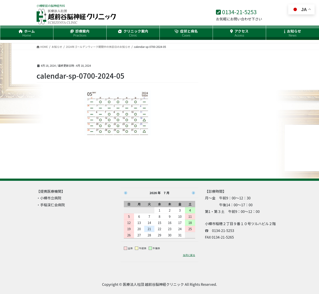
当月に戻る (189, 255)
